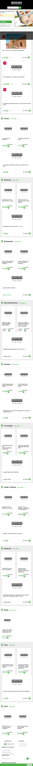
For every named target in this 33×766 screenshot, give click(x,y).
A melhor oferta (7, 356)
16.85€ (20, 453)
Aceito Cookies (29, 764)
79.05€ (5, 233)
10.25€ (20, 575)
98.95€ (4, 207)
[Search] (13, 8)
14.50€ (4, 575)
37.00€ (7, 111)
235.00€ (8, 84)
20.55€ (4, 672)
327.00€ (7, 57)
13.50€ (5, 698)
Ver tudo (13, 119)
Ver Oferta (26, 57)
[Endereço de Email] (14, 758)
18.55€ (20, 672)
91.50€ (20, 207)
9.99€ (4, 453)
